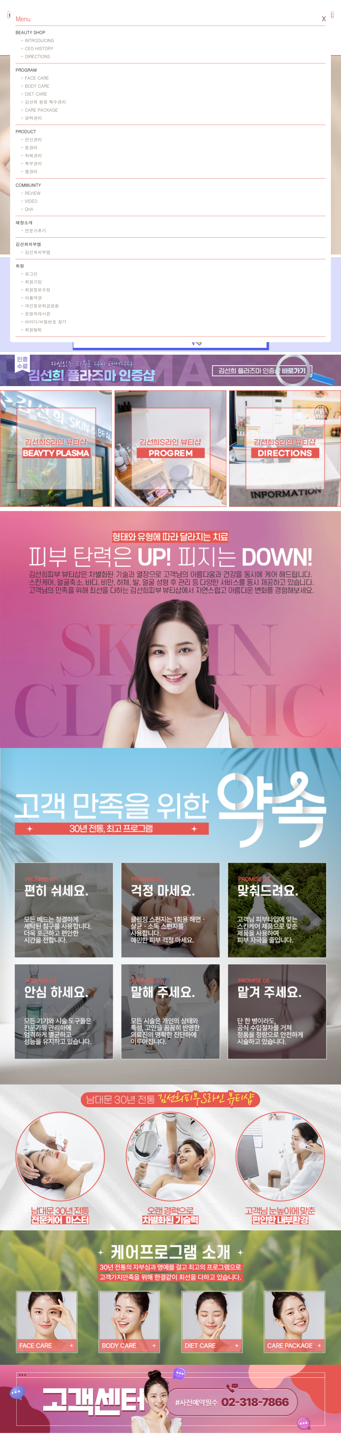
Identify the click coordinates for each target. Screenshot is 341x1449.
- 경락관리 (31, 118)
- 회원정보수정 (35, 290)
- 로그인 (29, 274)
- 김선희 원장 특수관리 (43, 102)
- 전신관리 (31, 139)
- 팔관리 (29, 171)
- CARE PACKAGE (39, 110)
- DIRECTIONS (35, 56)
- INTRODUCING (37, 40)
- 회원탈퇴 (31, 330)
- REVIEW (30, 193)
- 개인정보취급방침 (40, 306)
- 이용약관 (31, 298)
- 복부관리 (31, 163)
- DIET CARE (34, 94)
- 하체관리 (31, 155)
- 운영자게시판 (35, 314)
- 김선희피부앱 (35, 252)
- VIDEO (29, 201)
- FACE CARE (35, 78)
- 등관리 (29, 147)
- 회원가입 (31, 282)
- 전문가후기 (33, 231)
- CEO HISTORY (37, 48)
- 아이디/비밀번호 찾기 (43, 322)
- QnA (27, 209)
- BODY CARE (35, 86)
